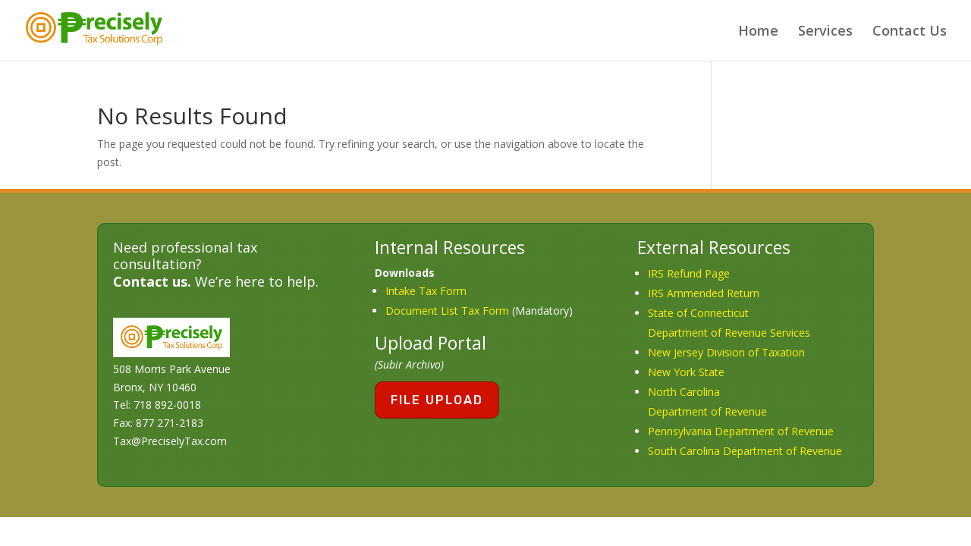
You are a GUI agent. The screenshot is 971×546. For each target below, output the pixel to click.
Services (825, 32)
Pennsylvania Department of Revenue (741, 431)
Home (758, 32)
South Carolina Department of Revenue (745, 451)
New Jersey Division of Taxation (726, 352)
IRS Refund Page (689, 273)
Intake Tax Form (426, 291)
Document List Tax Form (447, 310)
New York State (686, 372)
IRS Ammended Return (703, 293)
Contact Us (909, 32)
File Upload (437, 400)
